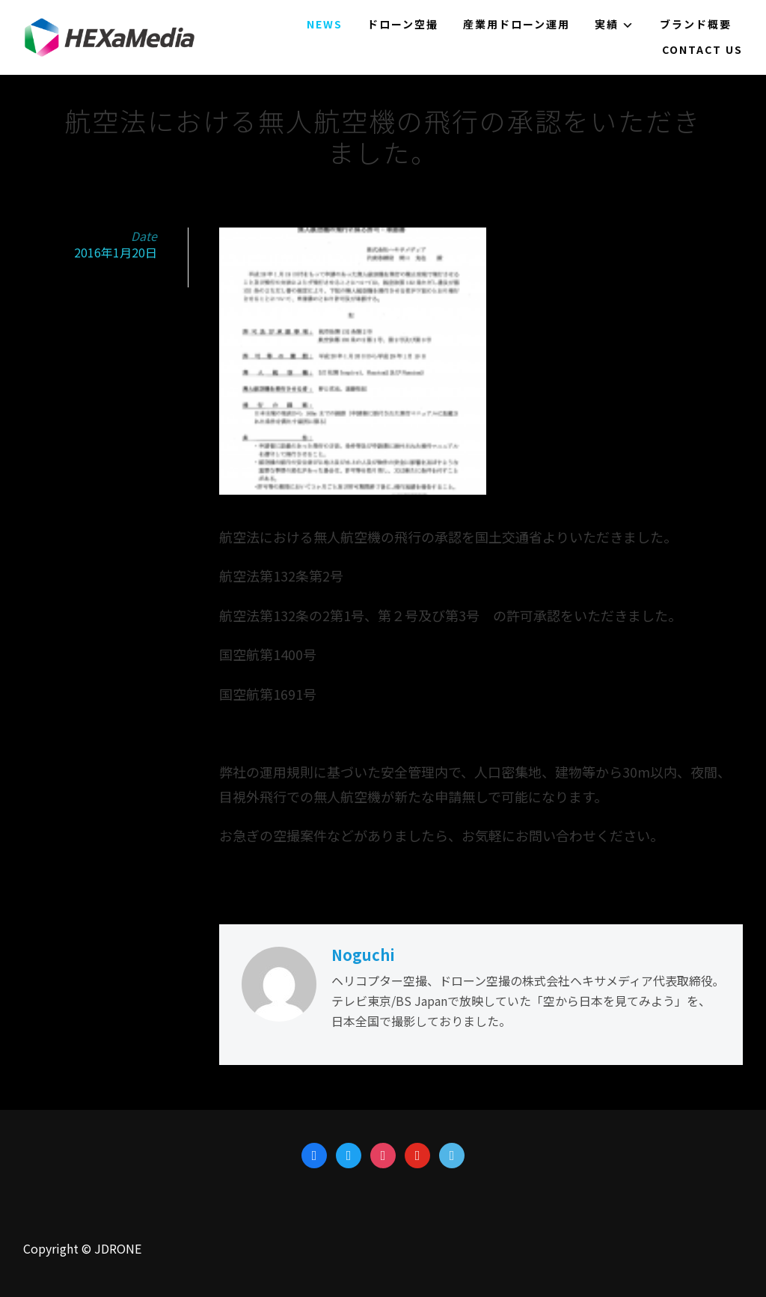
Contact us (702, 49)
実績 (607, 23)
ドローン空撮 (402, 23)
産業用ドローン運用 (516, 23)
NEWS (325, 23)
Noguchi (363, 954)
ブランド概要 (696, 23)
